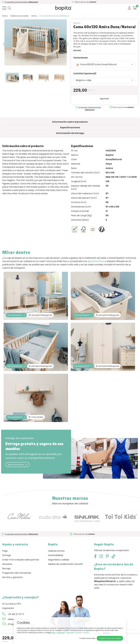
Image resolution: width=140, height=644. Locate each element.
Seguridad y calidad (58, 559)
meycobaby (36, 417)
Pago (5, 550)
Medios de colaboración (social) (65, 564)
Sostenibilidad (55, 555)
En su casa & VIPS (11, 603)
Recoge (6, 568)
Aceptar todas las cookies (110, 638)
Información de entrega (70, 133)
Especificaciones (70, 127)
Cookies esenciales (87, 638)
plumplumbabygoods (40, 315)
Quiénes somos (56, 550)
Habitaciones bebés (19, 16)
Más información (17, 464)
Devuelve (7, 564)
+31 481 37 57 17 (16, 614)
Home (5, 16)
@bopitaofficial (96, 261)
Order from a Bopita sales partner (20, 559)
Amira (34, 16)
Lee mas (77, 50)
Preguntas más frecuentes (16, 572)
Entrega (6, 555)
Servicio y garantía (12, 577)
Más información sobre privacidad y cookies (70, 632)
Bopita (76, 23)
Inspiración (8, 608)
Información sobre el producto (70, 121)
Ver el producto (16, 315)
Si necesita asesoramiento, (88, 108)
